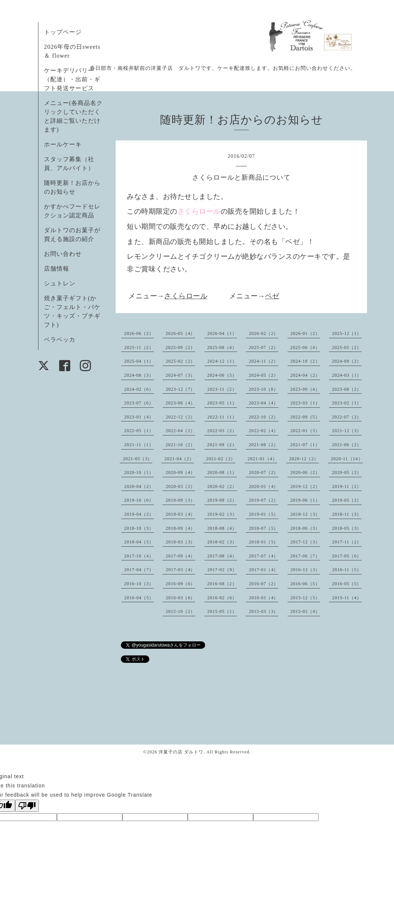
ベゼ (272, 296)
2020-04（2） (139, 486)
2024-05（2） (263, 375)
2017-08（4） (222, 556)
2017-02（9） (222, 569)
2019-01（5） (263, 514)
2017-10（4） (139, 556)
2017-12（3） (305, 542)
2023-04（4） (263, 403)
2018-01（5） (263, 542)
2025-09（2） (180, 347)
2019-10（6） (139, 500)
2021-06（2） (346, 444)
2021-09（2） (222, 444)
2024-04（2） (305, 375)
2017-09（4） (180, 556)
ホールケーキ (63, 144)
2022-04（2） (180, 430)
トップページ (63, 32)
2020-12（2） (304, 458)
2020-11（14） (347, 458)
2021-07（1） (305, 444)
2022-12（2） (180, 417)
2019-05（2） (346, 500)
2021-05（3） (137, 458)
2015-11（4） (346, 597)
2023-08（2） (346, 389)
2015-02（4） (305, 611)
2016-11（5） (346, 569)
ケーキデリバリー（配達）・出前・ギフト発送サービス (72, 79)
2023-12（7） (180, 389)
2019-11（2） (346, 486)
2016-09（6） (180, 583)
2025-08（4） (222, 347)
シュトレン (59, 283)
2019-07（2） (263, 500)
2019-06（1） (305, 500)
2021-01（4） (262, 458)
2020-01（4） (263, 486)
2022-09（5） (305, 417)
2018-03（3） (180, 542)
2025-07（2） (263, 347)
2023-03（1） (305, 403)
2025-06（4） (305, 347)
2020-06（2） (305, 472)
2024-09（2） (346, 361)
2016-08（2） (222, 583)
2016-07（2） (263, 583)
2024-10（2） (305, 361)
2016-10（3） (139, 583)
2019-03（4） (180, 514)
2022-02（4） (263, 430)
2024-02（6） (139, 389)
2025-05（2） (346, 347)
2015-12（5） (305, 597)
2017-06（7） (305, 556)
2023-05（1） (222, 403)
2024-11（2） (263, 361)
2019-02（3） (222, 514)
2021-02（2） (220, 458)
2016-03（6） (180, 597)
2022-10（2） (263, 417)
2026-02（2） (263, 333)
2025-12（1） (346, 333)
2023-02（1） (346, 403)
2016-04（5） (139, 597)
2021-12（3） (346, 430)
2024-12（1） (222, 361)
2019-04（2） (139, 514)
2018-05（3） (346, 528)
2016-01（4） (263, 597)
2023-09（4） (305, 389)
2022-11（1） (222, 417)
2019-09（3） (180, 500)
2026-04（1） (222, 333)
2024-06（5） (222, 375)
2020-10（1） (139, 472)
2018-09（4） (180, 528)
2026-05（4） (180, 333)
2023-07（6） (139, 403)
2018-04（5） (139, 542)
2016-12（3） (305, 569)
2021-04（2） (179, 458)
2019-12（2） (305, 486)
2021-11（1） (139, 444)
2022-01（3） (305, 430)
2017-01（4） (263, 569)
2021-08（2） (263, 444)
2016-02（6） (222, 597)
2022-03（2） (222, 430)
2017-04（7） (139, 569)
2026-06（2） (139, 333)
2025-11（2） (139, 347)
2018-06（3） (305, 528)
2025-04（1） (139, 361)
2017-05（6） (346, 556)
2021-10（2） (180, 444)
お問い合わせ (63, 254)
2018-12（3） (305, 514)
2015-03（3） (263, 611)
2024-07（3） (180, 375)
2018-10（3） (139, 528)
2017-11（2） (346, 542)
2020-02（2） (222, 486)
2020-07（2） (263, 472)
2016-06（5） (305, 583)
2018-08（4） (222, 528)
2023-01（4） (139, 417)
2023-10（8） (263, 389)
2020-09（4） (180, 472)
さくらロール (185, 296)
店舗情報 (56, 268)
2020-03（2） (180, 486)
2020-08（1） (222, 472)
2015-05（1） (222, 611)
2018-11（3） (346, 514)
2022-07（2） (346, 417)
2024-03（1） (346, 375)
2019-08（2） (222, 500)
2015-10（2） (180, 611)
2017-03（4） (180, 569)
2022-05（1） (139, 430)
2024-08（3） (139, 375)
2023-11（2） (222, 389)
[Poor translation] (27, 806)
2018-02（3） (222, 542)
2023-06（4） (180, 403)
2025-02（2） (180, 361)
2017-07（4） (263, 556)
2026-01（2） (305, 333)
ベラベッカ (59, 339)
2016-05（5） (346, 583)
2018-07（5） (263, 528)
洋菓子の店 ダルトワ (181, 751)
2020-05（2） (346, 472)
